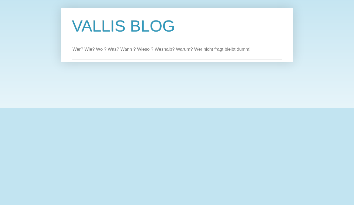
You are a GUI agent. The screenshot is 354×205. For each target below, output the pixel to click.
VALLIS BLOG (123, 26)
